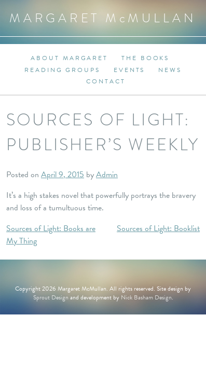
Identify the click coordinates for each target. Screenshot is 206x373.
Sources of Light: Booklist (158, 228)
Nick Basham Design (146, 297)
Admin (107, 174)
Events (129, 70)
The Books (145, 58)
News (170, 70)
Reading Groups (62, 70)
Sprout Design (50, 297)
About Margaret (69, 58)
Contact (105, 81)
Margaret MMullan (103, 18)
